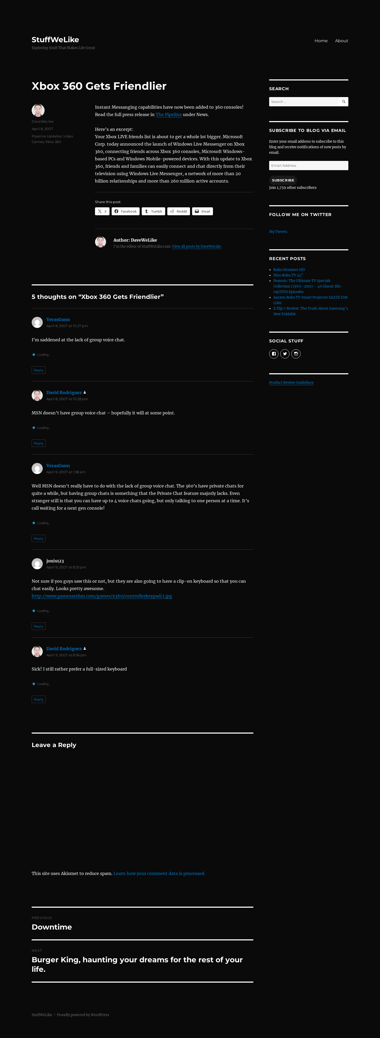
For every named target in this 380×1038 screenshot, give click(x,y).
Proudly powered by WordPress (83, 1015)
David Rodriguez (64, 392)
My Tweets (278, 231)
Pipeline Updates (46, 136)
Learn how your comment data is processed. (159, 873)
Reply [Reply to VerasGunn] (39, 370)
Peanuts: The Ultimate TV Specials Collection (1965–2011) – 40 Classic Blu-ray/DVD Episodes (308, 286)
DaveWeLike (43, 121)
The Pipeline (169, 114)
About (341, 40)
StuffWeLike (55, 39)
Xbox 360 (53, 142)
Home (321, 40)
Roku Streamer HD (289, 269)
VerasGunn (58, 319)
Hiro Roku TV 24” (288, 275)
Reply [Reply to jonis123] (39, 626)
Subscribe (283, 180)
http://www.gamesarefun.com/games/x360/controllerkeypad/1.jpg (102, 596)
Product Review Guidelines (291, 382)
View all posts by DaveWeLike (196, 246)
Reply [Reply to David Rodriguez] (39, 443)
